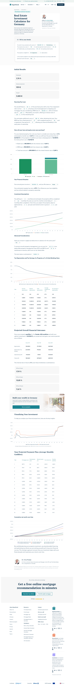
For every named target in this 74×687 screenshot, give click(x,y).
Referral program (13, 621)
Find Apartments (27, 609)
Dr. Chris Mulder (49, 20)
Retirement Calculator (29, 634)
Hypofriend (16, 9)
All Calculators (27, 640)
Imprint (11, 629)
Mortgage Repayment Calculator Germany (28, 637)
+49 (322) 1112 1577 (42, 614)
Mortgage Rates (27, 617)
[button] (53, 4)
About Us (12, 609)
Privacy (11, 626)
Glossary (11, 617)
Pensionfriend (13, 612)
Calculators (23, 9)
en (45, 4)
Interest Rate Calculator (29, 628)
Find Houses (26, 612)
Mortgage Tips (27, 614)
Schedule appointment (43, 609)
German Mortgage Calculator (28, 631)
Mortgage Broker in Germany (28, 620)
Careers (11, 619)
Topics (11, 634)
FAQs (11, 614)
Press (11, 631)
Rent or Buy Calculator (29, 625)
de (48, 4)
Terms (11, 624)
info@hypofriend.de (42, 619)
